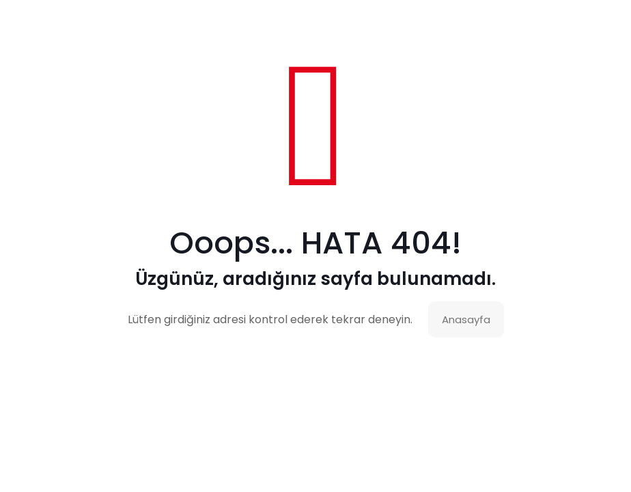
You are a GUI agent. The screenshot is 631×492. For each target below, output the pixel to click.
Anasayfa (466, 319)
